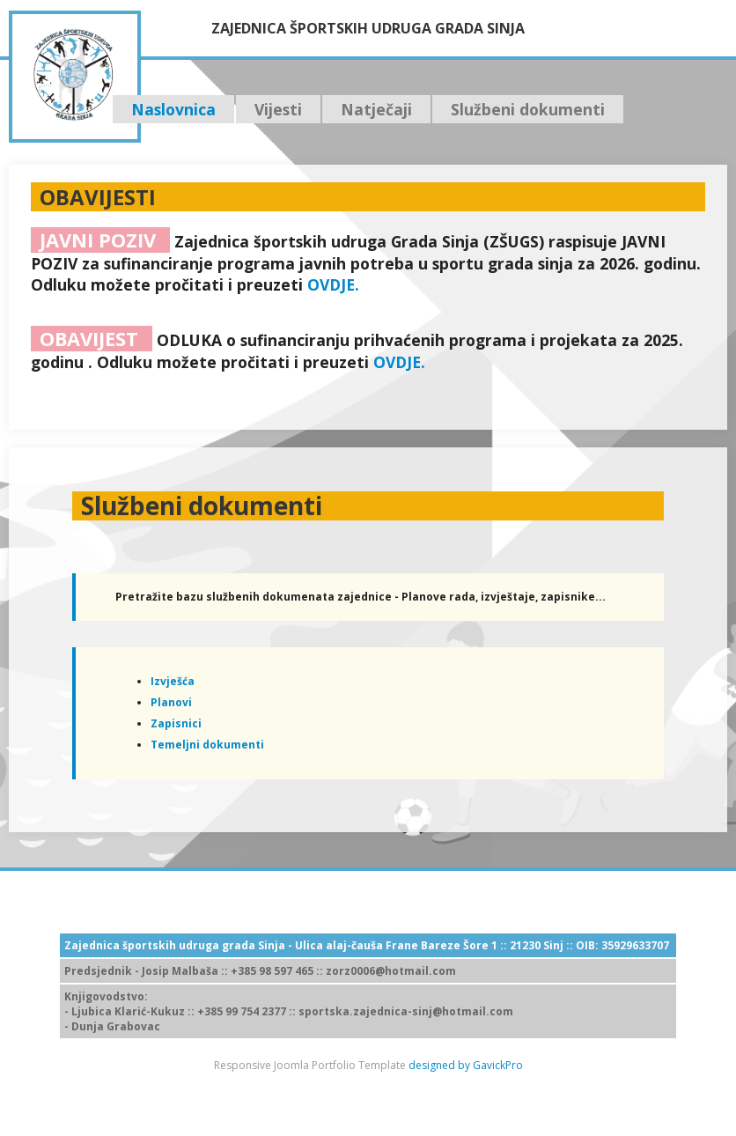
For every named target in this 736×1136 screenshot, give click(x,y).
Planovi (171, 702)
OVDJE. (333, 284)
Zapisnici (176, 723)
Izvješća (173, 681)
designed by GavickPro (465, 1065)
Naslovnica (173, 109)
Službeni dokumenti (528, 109)
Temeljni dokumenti (207, 744)
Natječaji (376, 109)
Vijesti (278, 109)
